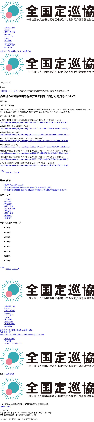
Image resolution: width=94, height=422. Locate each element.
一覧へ (8, 172)
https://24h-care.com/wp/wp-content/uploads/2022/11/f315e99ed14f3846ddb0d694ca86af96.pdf (34, 159)
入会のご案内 (9, 339)
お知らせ (8, 199)
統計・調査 (8, 213)
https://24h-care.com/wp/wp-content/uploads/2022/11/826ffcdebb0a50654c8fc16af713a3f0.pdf (34, 122)
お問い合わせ (16, 51)
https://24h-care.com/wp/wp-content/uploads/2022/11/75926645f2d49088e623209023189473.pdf (34, 128)
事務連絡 (3, 101)
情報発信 (8, 204)
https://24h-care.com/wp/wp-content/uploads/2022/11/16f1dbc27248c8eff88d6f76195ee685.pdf (34, 153)
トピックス (13, 91)
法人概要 (8, 341)
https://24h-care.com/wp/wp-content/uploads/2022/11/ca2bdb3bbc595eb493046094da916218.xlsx (35, 147)
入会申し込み (27, 330)
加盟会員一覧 (5, 332)
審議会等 (8, 216)
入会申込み (26, 51)
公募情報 (8, 218)
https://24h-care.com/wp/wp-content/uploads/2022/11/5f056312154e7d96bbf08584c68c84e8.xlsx (34, 135)
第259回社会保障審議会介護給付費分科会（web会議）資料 (27, 187)
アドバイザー (9, 209)
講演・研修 (8, 206)
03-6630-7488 (9, 374)
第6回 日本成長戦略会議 (14, 185)
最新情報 (8, 202)
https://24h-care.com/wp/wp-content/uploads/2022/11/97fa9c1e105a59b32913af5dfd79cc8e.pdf (34, 165)
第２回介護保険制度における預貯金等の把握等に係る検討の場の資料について (35, 190)
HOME (4, 91)
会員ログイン (5, 51)
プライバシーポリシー (13, 343)
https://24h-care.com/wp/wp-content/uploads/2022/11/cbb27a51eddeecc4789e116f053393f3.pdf (34, 141)
